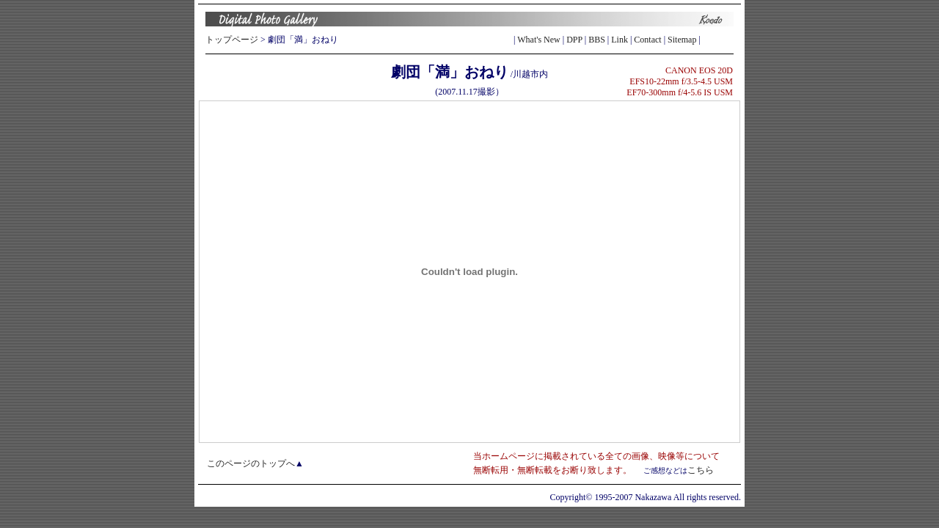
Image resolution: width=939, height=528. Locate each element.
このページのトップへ (251, 463)
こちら (700, 470)
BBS (596, 39)
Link (619, 39)
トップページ (231, 39)
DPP (574, 39)
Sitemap (682, 39)
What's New (538, 39)
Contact (647, 39)
